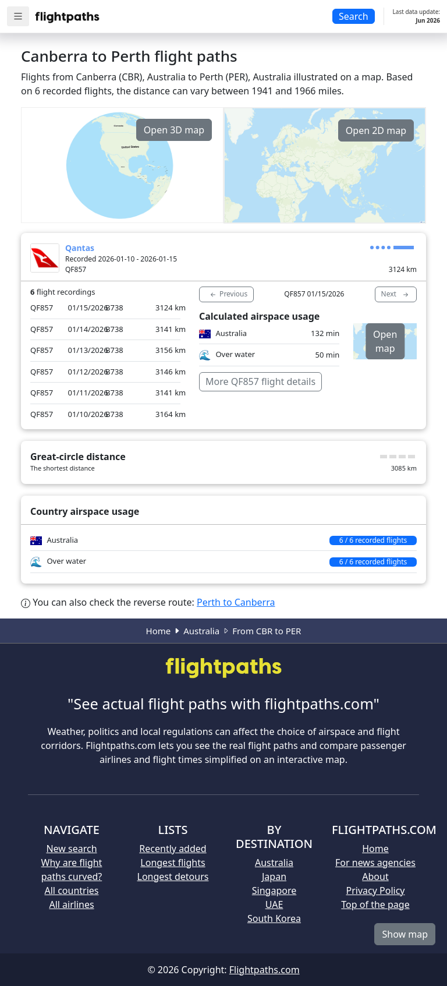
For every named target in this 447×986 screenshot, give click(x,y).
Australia (201, 631)
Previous (227, 294)
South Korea (274, 918)
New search (71, 848)
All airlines (71, 904)
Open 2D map (376, 130)
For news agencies (375, 862)
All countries (72, 890)
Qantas (79, 247)
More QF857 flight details (260, 381)
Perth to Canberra (236, 602)
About (375, 876)
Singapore (274, 890)
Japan (274, 876)
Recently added (172, 848)
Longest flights (172, 862)
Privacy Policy (375, 890)
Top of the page (375, 904)
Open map (385, 341)
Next (395, 294)
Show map (405, 934)
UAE (274, 904)
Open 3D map (174, 129)
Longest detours (173, 876)
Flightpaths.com (264, 969)
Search (353, 16)
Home (158, 631)
